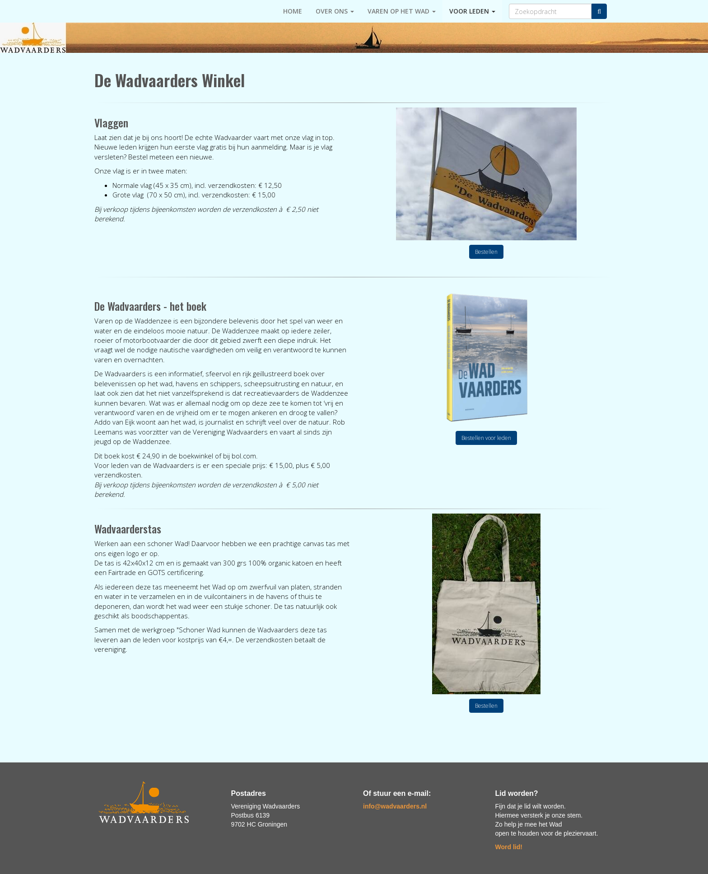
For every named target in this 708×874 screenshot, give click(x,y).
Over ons (335, 11)
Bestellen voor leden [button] (486, 438)
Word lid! (508, 847)
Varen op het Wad (402, 11)
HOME (292, 11)
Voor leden (472, 11)
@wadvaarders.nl (395, 806)
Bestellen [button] (486, 252)
